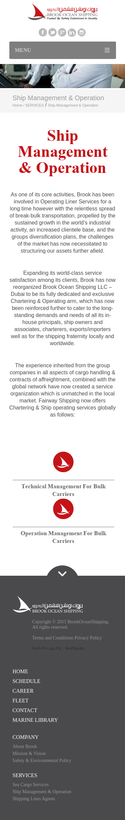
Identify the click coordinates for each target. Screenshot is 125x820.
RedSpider (75, 648)
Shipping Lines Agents (34, 798)
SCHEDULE (27, 681)
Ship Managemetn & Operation (42, 791)
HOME (20, 671)
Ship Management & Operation (73, 105)
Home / (19, 105)
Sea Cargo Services (31, 784)
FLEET (21, 700)
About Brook (25, 746)
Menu (23, 50)
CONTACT (25, 710)
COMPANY (26, 737)
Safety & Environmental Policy (42, 760)
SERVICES (34, 105)
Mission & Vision (29, 753)
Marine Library (35, 720)
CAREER (23, 691)
